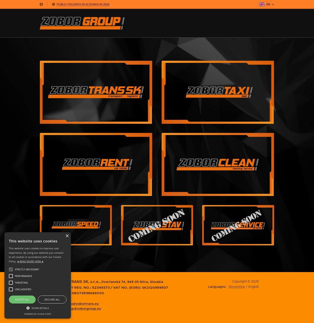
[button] (37, 308)
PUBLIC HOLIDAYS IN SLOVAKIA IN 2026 (83, 4)
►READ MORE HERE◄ (30, 261)
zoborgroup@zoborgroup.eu (78, 309)
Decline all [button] (52, 299)
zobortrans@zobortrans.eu (77, 304)
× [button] (67, 236)
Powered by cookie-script (37, 314)
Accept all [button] (22, 299)
